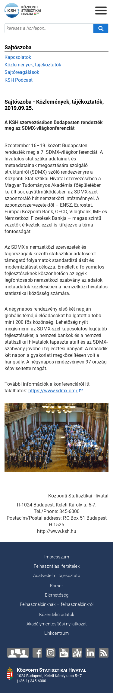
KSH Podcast (19, 80)
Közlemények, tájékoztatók (33, 65)
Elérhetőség (56, 595)
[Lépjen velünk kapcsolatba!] (18, 653)
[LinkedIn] (90, 653)
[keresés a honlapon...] (49, 28)
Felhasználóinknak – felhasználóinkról (56, 604)
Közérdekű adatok (56, 614)
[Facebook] (37, 653)
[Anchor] (77, 653)
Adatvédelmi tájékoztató (56, 575)
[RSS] (103, 653)
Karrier (56, 585)
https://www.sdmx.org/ (53, 391)
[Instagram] (50, 653)
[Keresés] (100, 28)
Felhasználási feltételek (57, 566)
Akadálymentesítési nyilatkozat (57, 624)
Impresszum (56, 557)
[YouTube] (64, 653)
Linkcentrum (56, 633)
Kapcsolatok (18, 57)
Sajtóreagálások (22, 72)
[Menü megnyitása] (100, 10)
